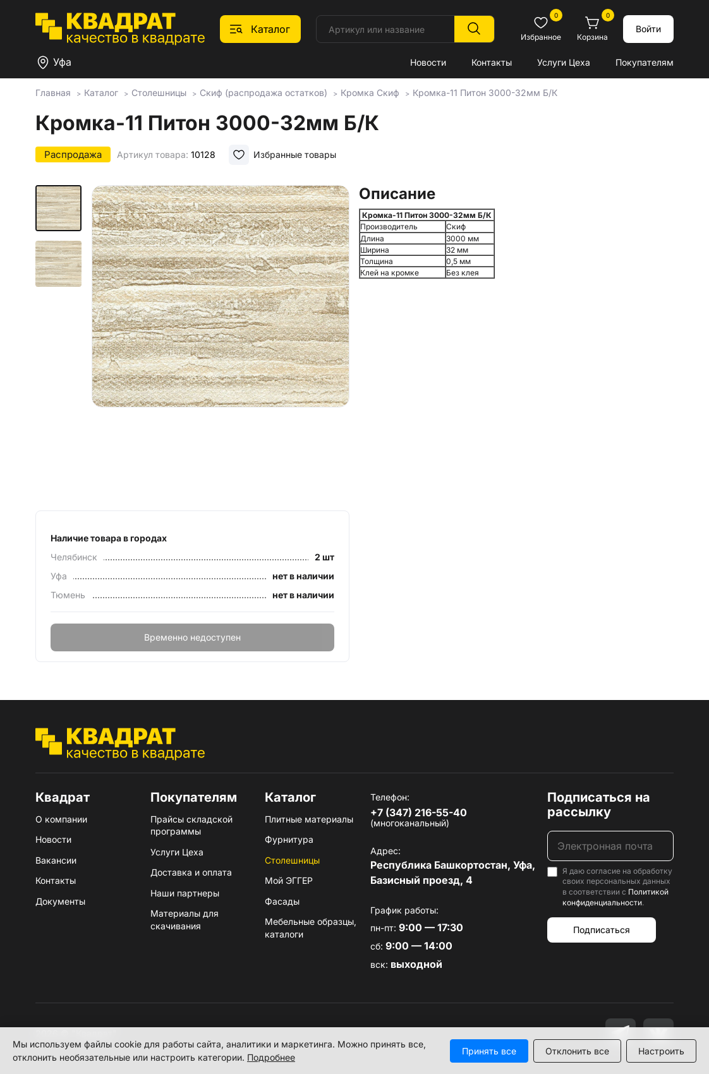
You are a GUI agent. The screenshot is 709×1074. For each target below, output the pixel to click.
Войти (648, 28)
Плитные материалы (309, 819)
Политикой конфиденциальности (615, 897)
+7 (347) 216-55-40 (418, 812)
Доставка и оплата (191, 872)
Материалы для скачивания (184, 919)
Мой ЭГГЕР (289, 880)
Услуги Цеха (563, 62)
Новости (428, 62)
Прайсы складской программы (191, 825)
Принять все (489, 1051)
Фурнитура (289, 839)
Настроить (661, 1051)
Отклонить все (577, 1051)
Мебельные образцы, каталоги (310, 927)
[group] (220, 343)
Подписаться (601, 929)
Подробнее (271, 1057)
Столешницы (292, 860)
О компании (61, 819)
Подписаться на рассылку (598, 804)
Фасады (282, 901)
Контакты (491, 62)
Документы (60, 901)
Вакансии (55, 860)
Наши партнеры (184, 893)
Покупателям (644, 62)
